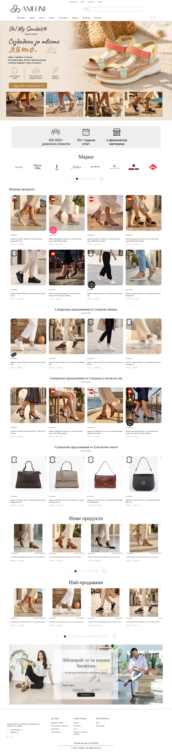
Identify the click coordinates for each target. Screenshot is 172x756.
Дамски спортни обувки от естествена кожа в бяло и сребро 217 (143, 363)
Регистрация (73, 2)
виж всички (86, 313)
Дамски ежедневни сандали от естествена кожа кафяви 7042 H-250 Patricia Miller (65, 557)
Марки (74, 18)
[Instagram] (12, 736)
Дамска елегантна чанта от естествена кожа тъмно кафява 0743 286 (28, 501)
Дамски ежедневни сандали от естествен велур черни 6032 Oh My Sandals (142, 240)
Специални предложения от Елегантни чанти (85, 447)
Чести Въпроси (102, 718)
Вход (82, 2)
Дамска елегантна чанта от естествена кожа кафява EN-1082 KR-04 (105, 501)
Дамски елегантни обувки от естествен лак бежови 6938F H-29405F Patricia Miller (142, 557)
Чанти (51, 18)
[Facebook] (8, 736)
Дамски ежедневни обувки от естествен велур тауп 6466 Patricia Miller (28, 557)
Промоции (86, 18)
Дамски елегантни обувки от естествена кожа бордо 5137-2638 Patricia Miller (65, 294)
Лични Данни (55, 732)
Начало (12, 17)
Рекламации (55, 729)
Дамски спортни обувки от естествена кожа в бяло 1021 (28, 363)
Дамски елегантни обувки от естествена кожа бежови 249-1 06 (26, 240)
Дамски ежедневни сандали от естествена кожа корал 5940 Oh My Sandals (65, 240)
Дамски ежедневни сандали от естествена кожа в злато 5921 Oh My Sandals (66, 432)
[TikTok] (15, 736)
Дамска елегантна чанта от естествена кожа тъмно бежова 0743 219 (66, 501)
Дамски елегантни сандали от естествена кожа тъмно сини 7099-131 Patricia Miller (142, 432)
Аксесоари (63, 18)
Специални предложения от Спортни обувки (86, 309)
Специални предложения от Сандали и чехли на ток (86, 378)
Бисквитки (77, 726)
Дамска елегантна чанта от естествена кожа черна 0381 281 (143, 501)
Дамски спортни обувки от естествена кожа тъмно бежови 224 (143, 294)
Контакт (76, 723)
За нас (76, 729)
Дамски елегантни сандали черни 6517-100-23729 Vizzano (28, 432)
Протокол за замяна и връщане (81, 733)
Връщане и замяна (57, 723)
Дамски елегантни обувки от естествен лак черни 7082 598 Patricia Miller (104, 557)
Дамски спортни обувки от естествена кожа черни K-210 (28, 294)
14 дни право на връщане (59, 726)
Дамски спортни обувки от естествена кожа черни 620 (104, 622)
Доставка (55, 718)
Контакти (97, 18)
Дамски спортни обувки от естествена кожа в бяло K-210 (104, 363)
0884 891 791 (14, 732)
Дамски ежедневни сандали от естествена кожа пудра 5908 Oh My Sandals (103, 240)
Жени (32, 18)
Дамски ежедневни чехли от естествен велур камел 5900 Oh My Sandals (105, 432)
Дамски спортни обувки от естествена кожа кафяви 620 (66, 363)
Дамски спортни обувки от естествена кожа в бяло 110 (104, 294)
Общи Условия (80, 718)
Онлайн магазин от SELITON (86, 743)
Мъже (41, 18)
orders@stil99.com (16, 730)
